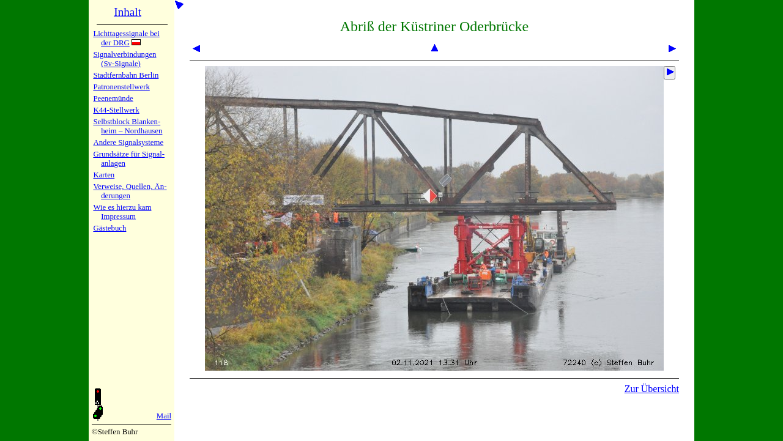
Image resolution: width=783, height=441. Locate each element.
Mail (164, 416)
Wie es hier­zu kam (122, 207)
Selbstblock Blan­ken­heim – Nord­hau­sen (127, 126)
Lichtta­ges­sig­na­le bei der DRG (126, 38)
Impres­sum (118, 216)
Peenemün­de (113, 98)
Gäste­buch (109, 228)
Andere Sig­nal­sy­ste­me (128, 142)
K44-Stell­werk (116, 110)
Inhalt (127, 12)
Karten (103, 175)
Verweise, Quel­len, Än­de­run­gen (129, 191)
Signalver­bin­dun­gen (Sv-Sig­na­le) (124, 59)
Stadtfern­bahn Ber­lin (125, 75)
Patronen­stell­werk (121, 87)
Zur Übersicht (652, 389)
